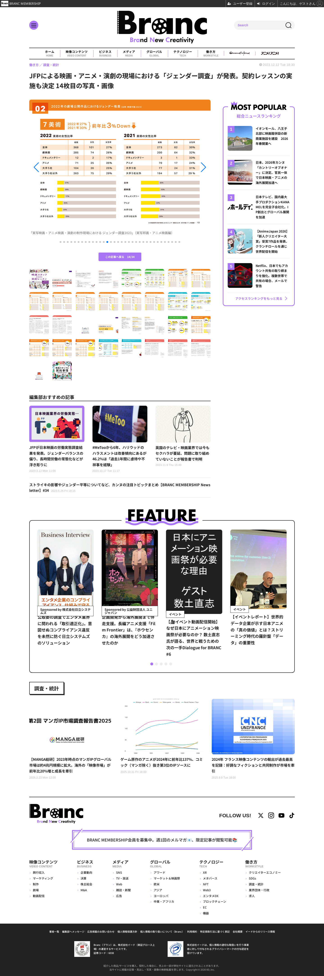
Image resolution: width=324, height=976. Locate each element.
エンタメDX (210, 896)
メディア (129, 53)
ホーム (49, 53)
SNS (119, 872)
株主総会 (86, 884)
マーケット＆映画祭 (167, 878)
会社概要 (238, 931)
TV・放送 (122, 878)
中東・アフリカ (164, 901)
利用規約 (192, 931)
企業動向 (86, 872)
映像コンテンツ (77, 53)
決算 (83, 878)
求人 (252, 896)
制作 (36, 884)
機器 (206, 913)
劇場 (36, 890)
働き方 (210, 53)
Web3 (207, 890)
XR (205, 872)
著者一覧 (54, 931)
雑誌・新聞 (123, 890)
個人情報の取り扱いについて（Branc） (162, 931)
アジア (158, 890)
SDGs (252, 878)
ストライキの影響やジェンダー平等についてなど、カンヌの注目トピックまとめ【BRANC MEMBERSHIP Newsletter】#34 (119, 487)
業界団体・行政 (259, 890)
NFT (206, 884)
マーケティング (43, 878)
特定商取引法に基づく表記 (215, 931)
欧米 (157, 884)
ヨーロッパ (161, 896)
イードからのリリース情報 (260, 931)
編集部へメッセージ (73, 931)
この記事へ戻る (120, 257)
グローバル (154, 53)
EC (205, 907)
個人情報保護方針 (127, 931)
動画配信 (39, 896)
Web (119, 884)
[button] (56, 167)
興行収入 (39, 872)
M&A (84, 890)
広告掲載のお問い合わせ (101, 931)
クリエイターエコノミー (265, 872)
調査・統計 (46, 688)
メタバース (210, 878)
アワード (159, 872)
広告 (119, 896)
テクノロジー (182, 53)
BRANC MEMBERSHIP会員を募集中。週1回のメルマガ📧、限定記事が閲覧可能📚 (162, 840)
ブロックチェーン (214, 901)
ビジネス (105, 53)
